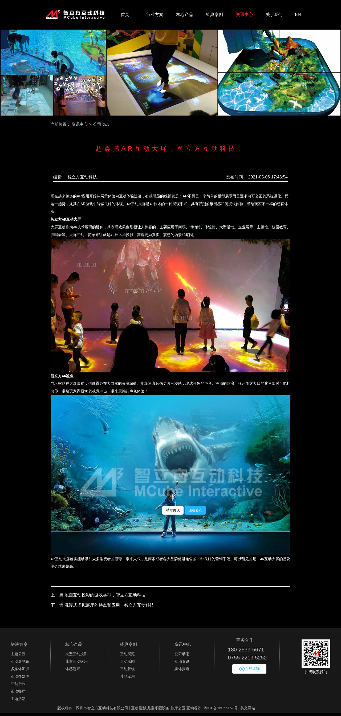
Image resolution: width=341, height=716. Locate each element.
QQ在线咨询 (249, 672)
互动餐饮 (127, 672)
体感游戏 (72, 672)
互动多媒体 (20, 679)
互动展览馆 (20, 664)
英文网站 (247, 711)
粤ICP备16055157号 (221, 711)
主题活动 (18, 701)
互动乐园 (18, 687)
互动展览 (127, 657)
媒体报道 (181, 672)
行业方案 (154, 16)
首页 (125, 16)
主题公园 (18, 657)
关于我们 (274, 16)
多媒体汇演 (20, 672)
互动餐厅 (18, 694)
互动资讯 (181, 664)
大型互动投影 (76, 657)
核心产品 (184, 16)
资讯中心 (244, 16)
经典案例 (214, 16)
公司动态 (181, 657)
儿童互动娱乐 (76, 664)
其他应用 (127, 679)
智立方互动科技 (82, 179)
